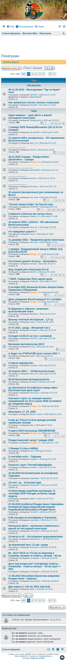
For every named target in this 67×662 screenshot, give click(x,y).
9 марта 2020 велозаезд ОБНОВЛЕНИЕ (31, 430)
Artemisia (34, 547)
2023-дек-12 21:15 (50, 170)
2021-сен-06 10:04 (45, 322)
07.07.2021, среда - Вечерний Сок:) (29, 327)
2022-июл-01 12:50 (46, 272)
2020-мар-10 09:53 (50, 433)
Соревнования (34, 97)
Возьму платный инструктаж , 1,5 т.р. (31, 319)
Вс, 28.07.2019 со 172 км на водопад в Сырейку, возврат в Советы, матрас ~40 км (34, 554)
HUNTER (34, 207)
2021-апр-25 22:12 (44, 356)
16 (63, 257)
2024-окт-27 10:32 (47, 95)
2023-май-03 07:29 (48, 207)
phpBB (27, 654)
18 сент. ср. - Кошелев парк (24, 482)
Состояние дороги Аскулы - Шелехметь (32, 261)
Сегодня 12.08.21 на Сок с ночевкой (30, 336)
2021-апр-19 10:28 (47, 374)
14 (56, 257)
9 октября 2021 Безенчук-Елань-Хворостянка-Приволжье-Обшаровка (36, 288)
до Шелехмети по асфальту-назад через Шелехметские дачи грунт (33, 389)
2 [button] (32, 74)
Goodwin (34, 330)
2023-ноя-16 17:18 (48, 186)
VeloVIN (33, 95)
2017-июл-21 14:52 (47, 105)
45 (52, 123)
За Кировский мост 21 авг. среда (28, 544)
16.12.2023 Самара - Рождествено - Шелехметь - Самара (29, 158)
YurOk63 (34, 512)
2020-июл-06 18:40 (50, 406)
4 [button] (39, 74)
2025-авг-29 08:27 (51, 120)
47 (59, 123)
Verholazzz (34, 531)
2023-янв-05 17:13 (48, 242)
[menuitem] (10, 26)
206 (62, 210)
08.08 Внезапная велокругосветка (28, 379)
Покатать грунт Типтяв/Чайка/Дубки (30, 465)
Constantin (34, 558)
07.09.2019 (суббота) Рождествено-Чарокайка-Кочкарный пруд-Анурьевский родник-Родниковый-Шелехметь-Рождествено (36, 507)
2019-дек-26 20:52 (43, 451)
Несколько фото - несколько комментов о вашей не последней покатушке (33, 527)
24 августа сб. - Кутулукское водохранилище (35, 536)
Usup (32, 234)
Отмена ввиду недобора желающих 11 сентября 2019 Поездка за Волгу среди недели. (32, 493)
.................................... (20, 167)
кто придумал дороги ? (22, 231)
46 (56, 123)
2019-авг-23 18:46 (48, 547)
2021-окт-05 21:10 (50, 302)
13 (52, 257)
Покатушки (10, 56)
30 (63, 275)
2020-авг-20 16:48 (47, 382)
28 (56, 275)
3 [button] (36, 74)
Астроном (34, 393)
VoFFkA (33, 338)
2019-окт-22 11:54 (47, 467)
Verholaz (34, 186)
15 (59, 257)
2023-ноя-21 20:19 (47, 178)
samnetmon (35, 539)
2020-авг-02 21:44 (49, 393)
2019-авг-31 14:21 (50, 531)
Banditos (34, 314)
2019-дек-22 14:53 (47, 459)
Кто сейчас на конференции (16, 615)
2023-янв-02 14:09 (50, 254)
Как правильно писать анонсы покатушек (33, 102)
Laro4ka (33, 365)
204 (53, 210)
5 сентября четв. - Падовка (24, 456)
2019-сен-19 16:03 (49, 485)
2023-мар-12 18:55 (45, 234)
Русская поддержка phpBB (33, 658)
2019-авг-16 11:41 (45, 589)
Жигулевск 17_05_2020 (22, 411)
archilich (33, 467)
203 (49, 210)
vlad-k (32, 322)
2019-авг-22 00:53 (49, 558)
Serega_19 (35, 162)
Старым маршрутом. (21, 363)
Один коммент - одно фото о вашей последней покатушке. (30, 116)
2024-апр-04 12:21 (47, 143)
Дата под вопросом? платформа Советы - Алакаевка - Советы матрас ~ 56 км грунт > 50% (34, 566)
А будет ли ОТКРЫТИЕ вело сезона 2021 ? (34, 353)
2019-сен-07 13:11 (49, 520)
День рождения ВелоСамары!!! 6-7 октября (34, 299)
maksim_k (34, 216)
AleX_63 (33, 143)
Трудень (33, 459)
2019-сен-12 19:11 (45, 499)
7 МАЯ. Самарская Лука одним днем (30, 279)
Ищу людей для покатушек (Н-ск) (28, 269)
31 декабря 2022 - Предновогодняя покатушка (36, 239)
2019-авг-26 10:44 (50, 539)
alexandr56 (34, 132)
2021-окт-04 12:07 (48, 314)
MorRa (33, 272)
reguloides (34, 478)
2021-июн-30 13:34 (45, 347)
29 (59, 275)
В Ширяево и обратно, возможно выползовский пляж (28, 310)
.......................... (17, 147)
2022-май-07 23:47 (48, 281)
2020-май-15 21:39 (52, 414)
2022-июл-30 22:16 (46, 264)
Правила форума (11, 62)
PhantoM (34, 281)
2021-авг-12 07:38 (47, 338)
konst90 (33, 105)
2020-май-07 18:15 (43, 425)
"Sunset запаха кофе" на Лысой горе (30, 204)
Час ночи (34, 197)
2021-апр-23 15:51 (47, 365)
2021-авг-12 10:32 (48, 330)
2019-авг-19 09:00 (50, 581)
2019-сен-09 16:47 (48, 512)
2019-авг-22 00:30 (49, 571)
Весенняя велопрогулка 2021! (26, 344)
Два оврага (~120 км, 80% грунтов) (29, 586)
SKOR (32, 150)
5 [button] (43, 74)
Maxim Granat (36, 414)
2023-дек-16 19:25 (50, 162)
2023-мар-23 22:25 (47, 227)
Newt (32, 589)
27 (52, 275)
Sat (31, 451)
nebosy (33, 264)
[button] (23, 74)
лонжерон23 (35, 120)
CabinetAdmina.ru (45, 656)
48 (63, 123)
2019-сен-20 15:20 (49, 478)
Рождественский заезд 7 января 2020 (31, 440)
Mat (31, 425)
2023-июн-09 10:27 (48, 197)
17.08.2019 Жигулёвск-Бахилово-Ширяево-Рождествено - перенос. (34, 577)
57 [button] (50, 74)
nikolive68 (34, 485)
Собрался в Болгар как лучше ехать (30, 214)
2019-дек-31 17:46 (50, 443)
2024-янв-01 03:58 (46, 150)
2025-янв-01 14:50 (50, 132)
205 (58, 210)
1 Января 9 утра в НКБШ (23, 448)
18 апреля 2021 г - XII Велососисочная (31, 371)
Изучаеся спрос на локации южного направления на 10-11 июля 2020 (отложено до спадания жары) (34, 401)
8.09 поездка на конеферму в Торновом (32, 517)
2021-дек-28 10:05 (50, 292)
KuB (32, 356)
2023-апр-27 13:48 (49, 216)
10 (63, 200)
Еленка (33, 382)
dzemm (33, 178)
